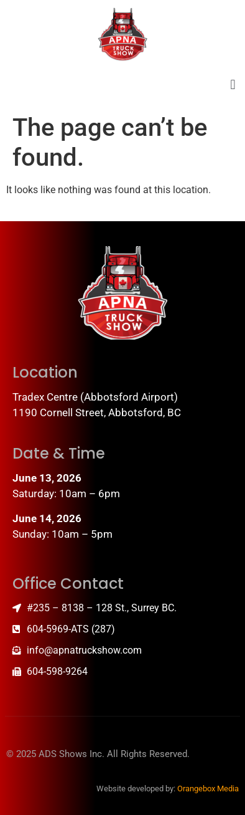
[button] (233, 85)
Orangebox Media (208, 788)
